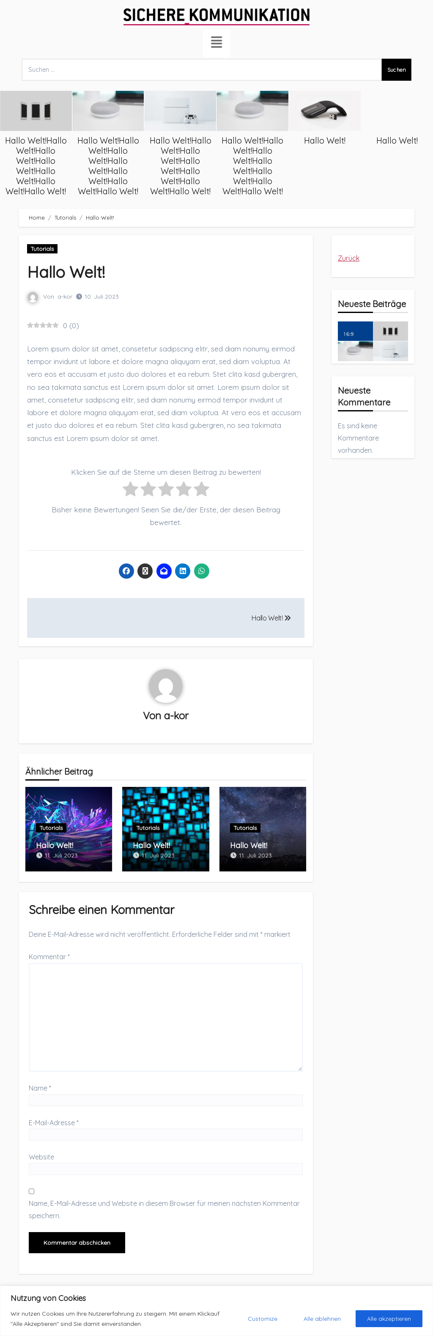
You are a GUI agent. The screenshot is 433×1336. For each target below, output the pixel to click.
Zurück (348, 258)
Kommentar (49, 956)
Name (40, 1087)
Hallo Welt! (382, 141)
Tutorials (42, 249)
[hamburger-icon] (216, 43)
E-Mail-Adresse (54, 1122)
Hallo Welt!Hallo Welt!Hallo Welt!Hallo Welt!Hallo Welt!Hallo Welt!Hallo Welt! (92, 166)
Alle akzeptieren (389, 1318)
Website (41, 1156)
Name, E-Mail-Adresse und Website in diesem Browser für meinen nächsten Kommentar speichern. (164, 1209)
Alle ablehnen (322, 1318)
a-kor (65, 296)
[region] (216, 1311)
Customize (262, 1318)
